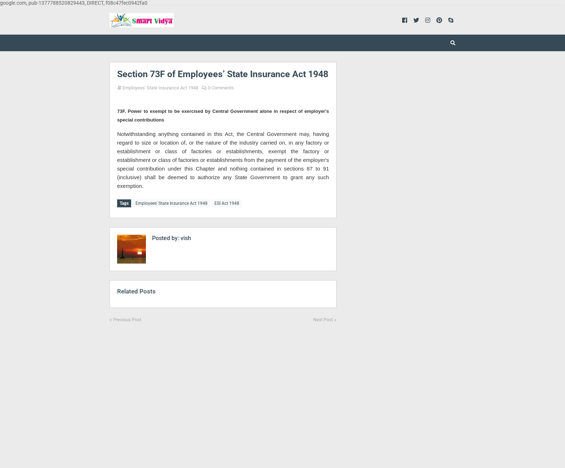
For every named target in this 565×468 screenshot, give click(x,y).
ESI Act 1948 (226, 203)
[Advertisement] (223, 389)
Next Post (323, 318)
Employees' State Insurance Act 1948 (160, 87)
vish (185, 236)
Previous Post (127, 318)
